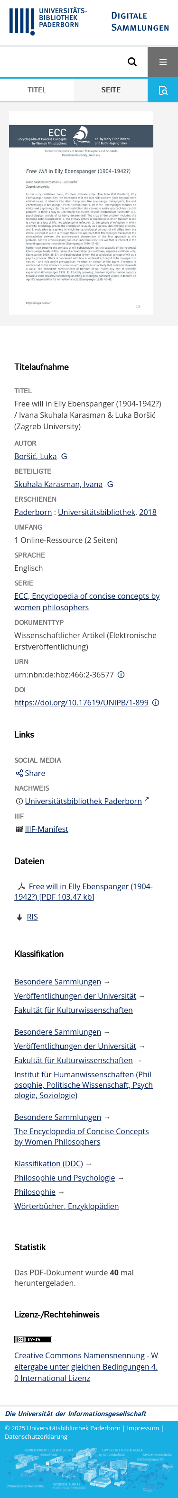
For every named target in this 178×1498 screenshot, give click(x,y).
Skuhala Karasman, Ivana (58, 484)
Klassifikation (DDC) (48, 1163)
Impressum (143, 1428)
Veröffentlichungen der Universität (75, 996)
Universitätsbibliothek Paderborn (74, 1428)
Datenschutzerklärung (36, 1436)
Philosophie (35, 1192)
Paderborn (33, 512)
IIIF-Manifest (46, 829)
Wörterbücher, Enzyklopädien (66, 1206)
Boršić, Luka (35, 456)
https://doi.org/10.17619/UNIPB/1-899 (81, 702)
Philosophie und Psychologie (64, 1178)
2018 (148, 512)
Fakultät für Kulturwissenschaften (73, 1010)
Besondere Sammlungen (57, 981)
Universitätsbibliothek (96, 512)
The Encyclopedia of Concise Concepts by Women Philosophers (81, 1136)
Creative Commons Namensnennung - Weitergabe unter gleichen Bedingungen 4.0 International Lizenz (86, 1366)
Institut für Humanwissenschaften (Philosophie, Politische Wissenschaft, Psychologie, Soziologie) (83, 1085)
